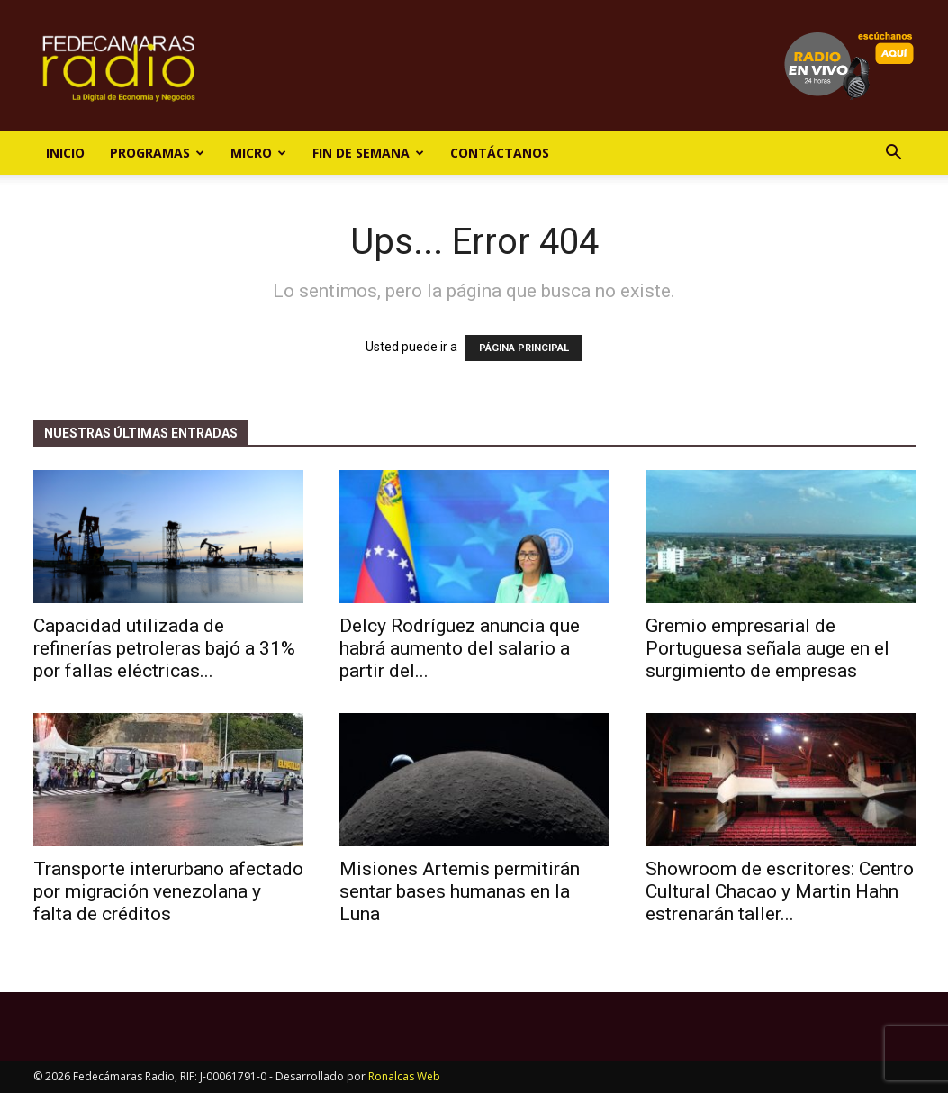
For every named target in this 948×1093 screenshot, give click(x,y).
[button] (894, 154)
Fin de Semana (368, 152)
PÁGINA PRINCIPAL (524, 348)
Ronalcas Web (404, 1076)
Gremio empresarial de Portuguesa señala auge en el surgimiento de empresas (767, 648)
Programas (157, 152)
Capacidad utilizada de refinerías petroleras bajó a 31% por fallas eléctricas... (164, 648)
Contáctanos (499, 152)
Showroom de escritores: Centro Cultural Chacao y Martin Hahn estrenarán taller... (780, 891)
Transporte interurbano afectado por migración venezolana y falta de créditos (168, 891)
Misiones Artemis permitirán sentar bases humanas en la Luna (459, 891)
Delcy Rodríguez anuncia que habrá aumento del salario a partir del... (459, 648)
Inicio (65, 152)
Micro (258, 152)
